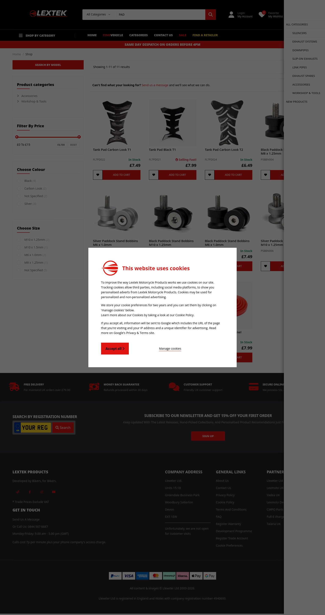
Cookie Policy (184, 315)
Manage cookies (152, 347)
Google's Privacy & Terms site (134, 332)
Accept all (115, 347)
